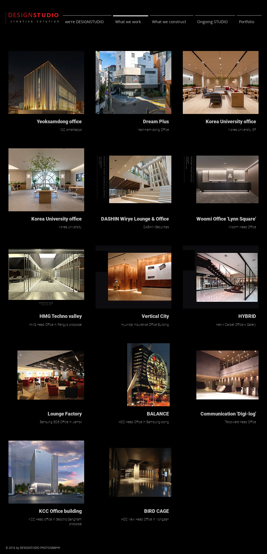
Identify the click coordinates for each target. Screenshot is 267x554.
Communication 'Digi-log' (228, 414)
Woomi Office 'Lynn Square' (226, 219)
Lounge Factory (65, 414)
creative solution (34, 21)
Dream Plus (156, 121)
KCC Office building (60, 511)
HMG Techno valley (61, 316)
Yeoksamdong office (59, 121)
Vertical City (155, 316)
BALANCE (158, 414)
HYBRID (247, 316)
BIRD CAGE (156, 511)
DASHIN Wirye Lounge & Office (135, 219)
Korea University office (56, 219)
